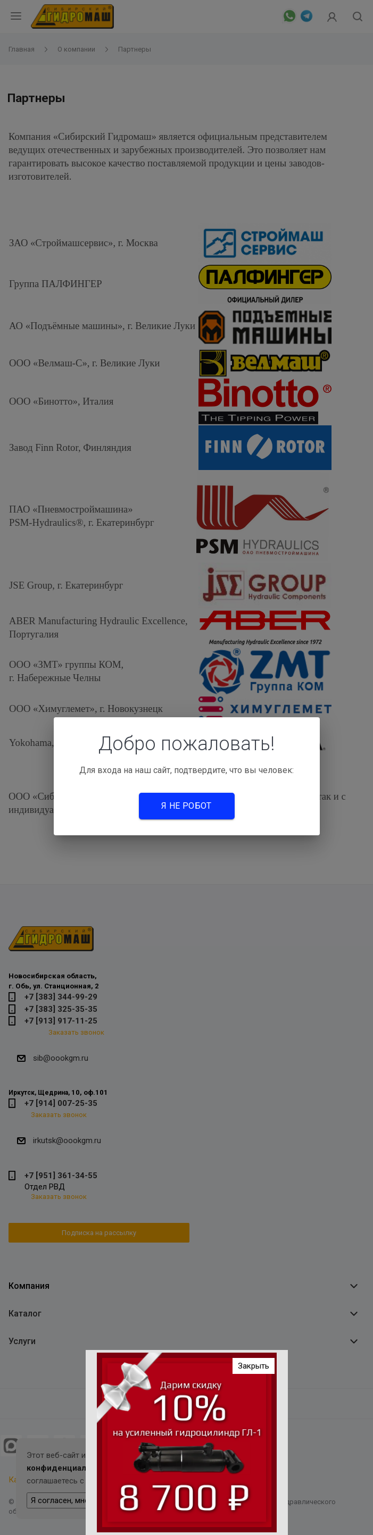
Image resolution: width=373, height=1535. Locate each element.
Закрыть (253, 1368)
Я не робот (186, 806)
